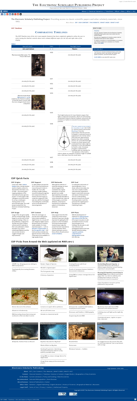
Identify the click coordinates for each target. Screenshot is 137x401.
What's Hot (131, 11)
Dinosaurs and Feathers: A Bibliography (81, 312)
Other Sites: (24, 384)
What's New (120, 11)
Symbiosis (43, 288)
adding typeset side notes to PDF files (80, 217)
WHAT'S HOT (115, 22)
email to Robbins (57, 233)
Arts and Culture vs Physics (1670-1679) (27, 399)
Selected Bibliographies (37, 379)
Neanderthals (73, 341)
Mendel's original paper (39, 228)
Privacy (42, 387)
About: (26, 371)
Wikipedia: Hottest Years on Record (23, 341)
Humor (47, 382)
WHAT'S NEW (104, 22)
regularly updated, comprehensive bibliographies (77, 233)
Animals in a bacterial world (49, 314)
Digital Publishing (43, 384)
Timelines (109, 11)
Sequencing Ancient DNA (77, 316)
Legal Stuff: (24, 387)
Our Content (37, 371)
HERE (102, 43)
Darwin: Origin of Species (49, 264)
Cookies (49, 387)
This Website (48, 371)
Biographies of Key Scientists (86, 374)
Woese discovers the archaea (21, 307)
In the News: (24, 377)
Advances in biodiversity (19, 310)
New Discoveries (63, 377)
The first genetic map (47, 271)
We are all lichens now (48, 310)
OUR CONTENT (83, 22)
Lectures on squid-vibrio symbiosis (52, 307)
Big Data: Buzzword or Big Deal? (51, 341)
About (84, 11)
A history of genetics (47, 275)
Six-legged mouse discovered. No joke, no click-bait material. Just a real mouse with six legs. (110, 343)
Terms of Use (34, 387)
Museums (96, 384)
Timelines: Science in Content (53, 374)
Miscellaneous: (23, 382)
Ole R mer (75, 131)
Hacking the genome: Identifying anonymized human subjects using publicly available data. (52, 350)
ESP (76, 22)
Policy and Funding (49, 377)
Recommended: (22, 379)
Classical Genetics (96, 11)
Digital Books (70, 374)
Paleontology (73, 288)
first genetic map (39, 230)
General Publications (36, 382)
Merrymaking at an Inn (24, 97)
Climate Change (17, 323)
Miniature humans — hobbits (78, 349)
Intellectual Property (61, 387)
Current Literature (35, 377)
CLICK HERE (97, 57)
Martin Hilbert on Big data (49, 345)
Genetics (32, 384)
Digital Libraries (56, 384)
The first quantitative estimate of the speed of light (81, 127)
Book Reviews (52, 379)
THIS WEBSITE (94, 22)
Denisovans (73, 345)
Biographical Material (84, 384)
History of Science (69, 384)
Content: (25, 374)
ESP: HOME (4, 399)
